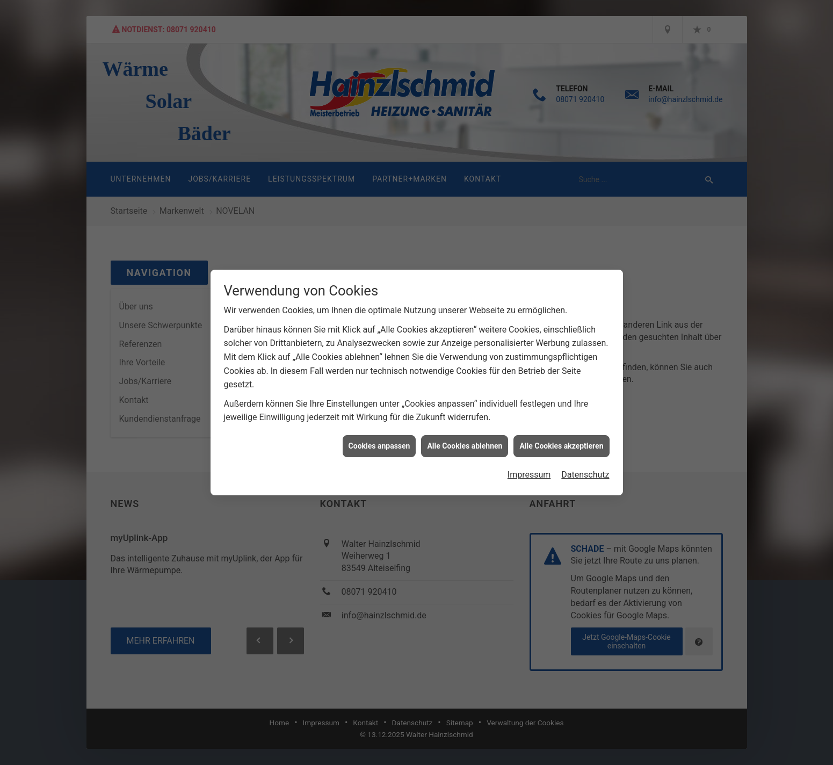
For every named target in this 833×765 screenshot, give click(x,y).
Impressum (529, 468)
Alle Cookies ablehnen (464, 438)
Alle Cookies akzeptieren (561, 438)
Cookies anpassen (379, 438)
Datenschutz (585, 468)
